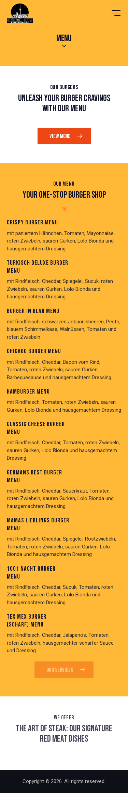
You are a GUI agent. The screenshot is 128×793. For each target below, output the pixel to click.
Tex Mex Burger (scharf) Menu (26, 621)
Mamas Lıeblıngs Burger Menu (38, 524)
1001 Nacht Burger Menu (31, 573)
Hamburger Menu (28, 392)
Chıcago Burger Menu (34, 351)
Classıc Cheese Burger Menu (36, 428)
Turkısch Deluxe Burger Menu (37, 267)
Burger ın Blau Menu (33, 311)
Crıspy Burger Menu (32, 222)
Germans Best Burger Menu (34, 476)
